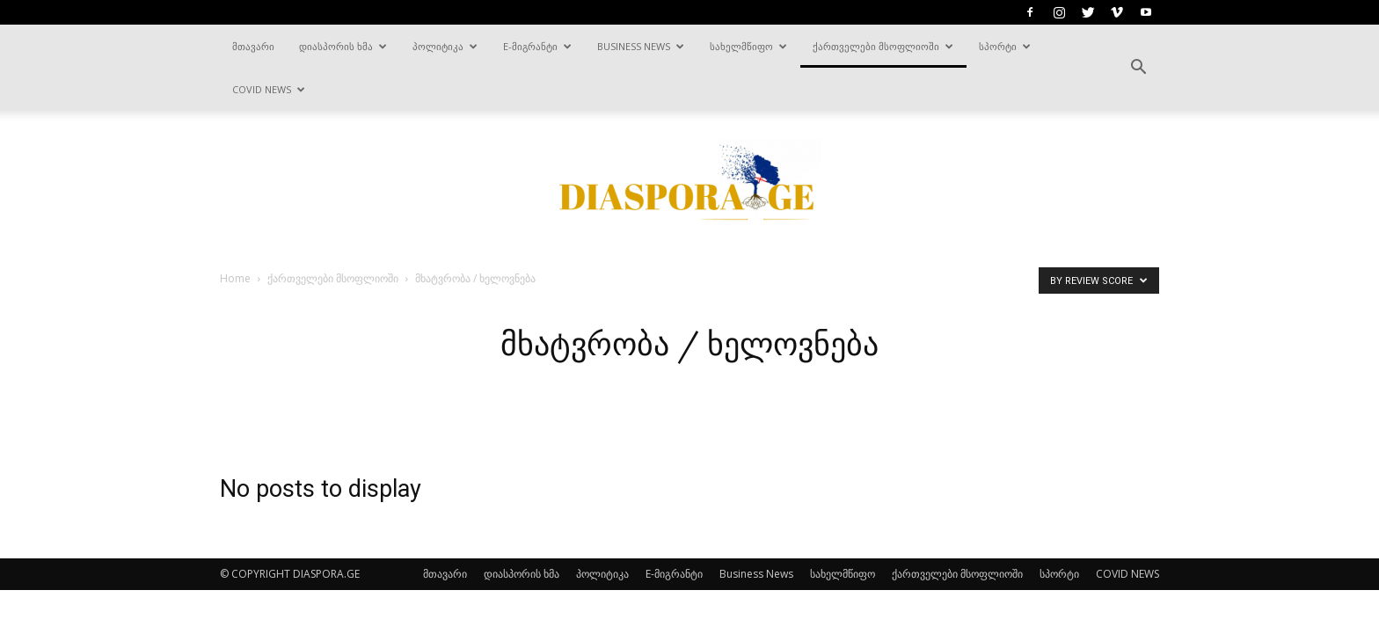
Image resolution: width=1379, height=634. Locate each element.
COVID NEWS (268, 89)
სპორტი (1005, 46)
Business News (640, 46)
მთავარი (253, 46)
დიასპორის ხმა (343, 46)
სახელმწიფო (748, 46)
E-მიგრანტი (537, 46)
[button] (1138, 68)
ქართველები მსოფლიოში (883, 46)
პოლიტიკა (445, 46)
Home (235, 278)
